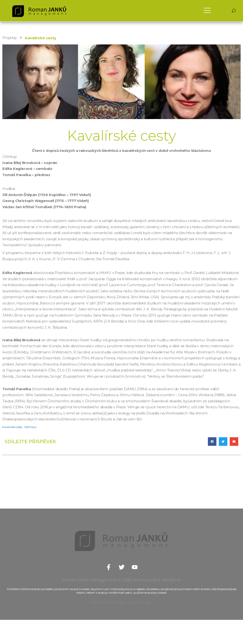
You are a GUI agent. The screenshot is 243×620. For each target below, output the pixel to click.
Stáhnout (31, 427)
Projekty (9, 38)
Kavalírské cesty (12, 427)
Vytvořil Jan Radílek (121, 602)
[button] (212, 441)
